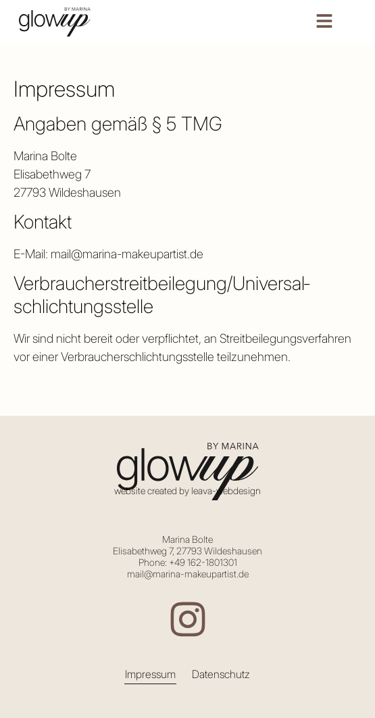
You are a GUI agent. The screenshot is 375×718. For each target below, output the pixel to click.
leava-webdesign (226, 490)
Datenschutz (221, 674)
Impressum (150, 674)
